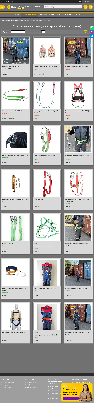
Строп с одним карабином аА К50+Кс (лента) (45, 156)
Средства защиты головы (56, 393)
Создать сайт (4, 1)
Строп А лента (38, 199)
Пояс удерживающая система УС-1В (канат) (14, 289)
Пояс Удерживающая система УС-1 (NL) (15, 155)
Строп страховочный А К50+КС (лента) (14, 111)
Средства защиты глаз (55, 396)
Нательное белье (6, 387)
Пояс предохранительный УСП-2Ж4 (45, 66)
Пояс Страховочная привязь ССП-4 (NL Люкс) (77, 333)
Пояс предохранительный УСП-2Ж (76, 288)
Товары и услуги (29, 14)
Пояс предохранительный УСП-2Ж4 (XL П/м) (77, 112)
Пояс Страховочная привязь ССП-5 (45, 288)
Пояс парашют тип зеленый (42, 246)
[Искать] (79, 7)
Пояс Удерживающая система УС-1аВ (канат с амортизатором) (77, 156)
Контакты (68, 14)
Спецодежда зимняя (7, 385)
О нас (59, 14)
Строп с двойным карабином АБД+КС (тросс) (46, 112)
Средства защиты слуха (55, 398)
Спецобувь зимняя (31, 385)
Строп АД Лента (7, 243)
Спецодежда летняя (7, 382)
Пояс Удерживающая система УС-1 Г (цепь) (77, 244)
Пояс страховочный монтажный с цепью (15, 199)
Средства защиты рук (55, 391)
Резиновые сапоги (31, 387)
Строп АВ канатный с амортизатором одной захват (77, 200)
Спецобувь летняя (31, 382)
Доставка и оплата (47, 14)
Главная (16, 14)
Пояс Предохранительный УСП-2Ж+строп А (10, 67)
